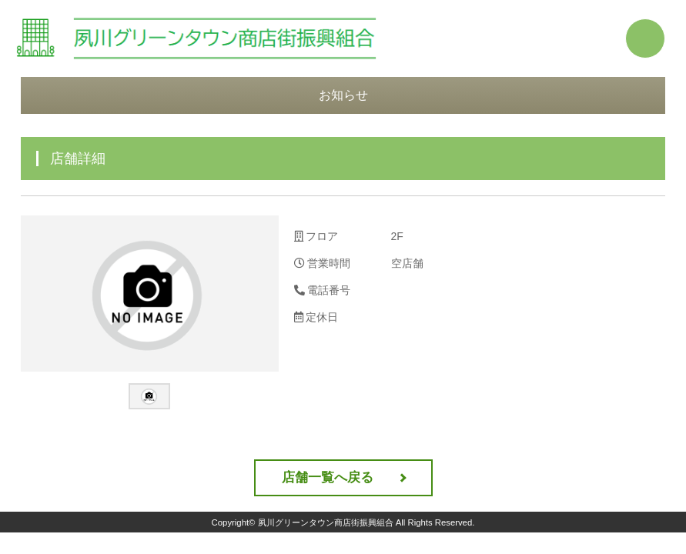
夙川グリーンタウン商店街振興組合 (325, 522)
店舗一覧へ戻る (327, 477)
